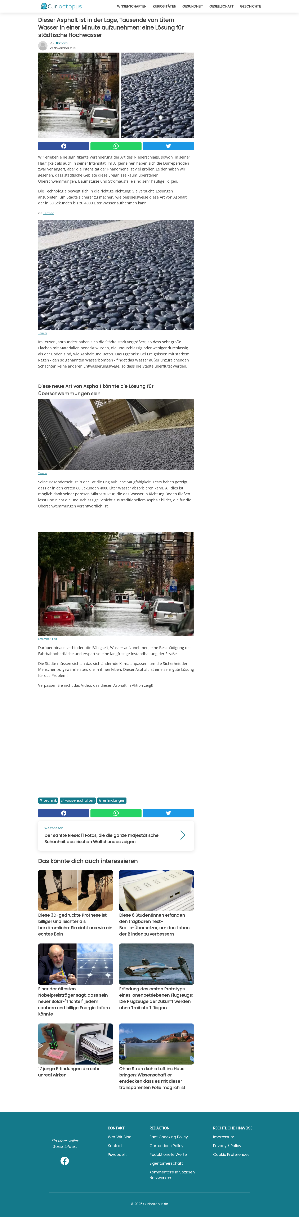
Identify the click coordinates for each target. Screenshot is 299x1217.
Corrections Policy (166, 1145)
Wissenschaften (131, 6)
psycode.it (117, 1154)
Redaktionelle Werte (168, 1154)
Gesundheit (192, 6)
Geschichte (250, 6)
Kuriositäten (164, 6)
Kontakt (115, 1145)
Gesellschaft (221, 6)
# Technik (48, 800)
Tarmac (48, 213)
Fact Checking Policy (169, 1137)
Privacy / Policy (227, 1145)
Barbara (61, 43)
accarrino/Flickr (47, 639)
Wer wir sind (119, 1137)
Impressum (223, 1137)
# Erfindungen (111, 800)
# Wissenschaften (78, 800)
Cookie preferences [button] (231, 1154)
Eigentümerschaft (166, 1163)
